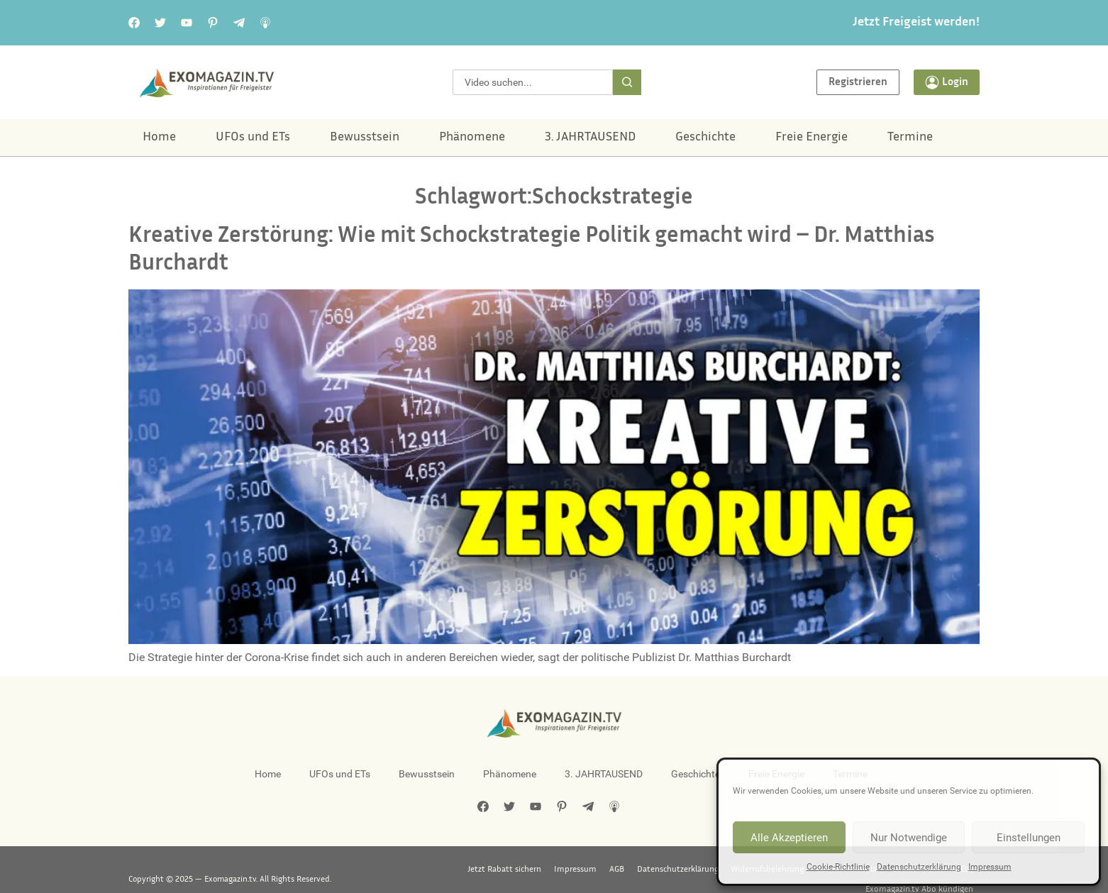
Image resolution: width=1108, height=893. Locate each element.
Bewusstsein (364, 137)
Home (159, 137)
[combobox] (533, 82)
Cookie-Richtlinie (838, 867)
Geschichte (705, 137)
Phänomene (472, 137)
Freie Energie (811, 137)
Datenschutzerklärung (919, 867)
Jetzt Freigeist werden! (916, 22)
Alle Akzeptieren (789, 837)
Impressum (990, 867)
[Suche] (627, 82)
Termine (910, 137)
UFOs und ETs (253, 137)
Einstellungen (1028, 837)
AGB (501, 869)
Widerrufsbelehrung (652, 869)
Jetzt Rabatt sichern (390, 869)
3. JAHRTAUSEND (590, 137)
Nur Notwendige (908, 837)
